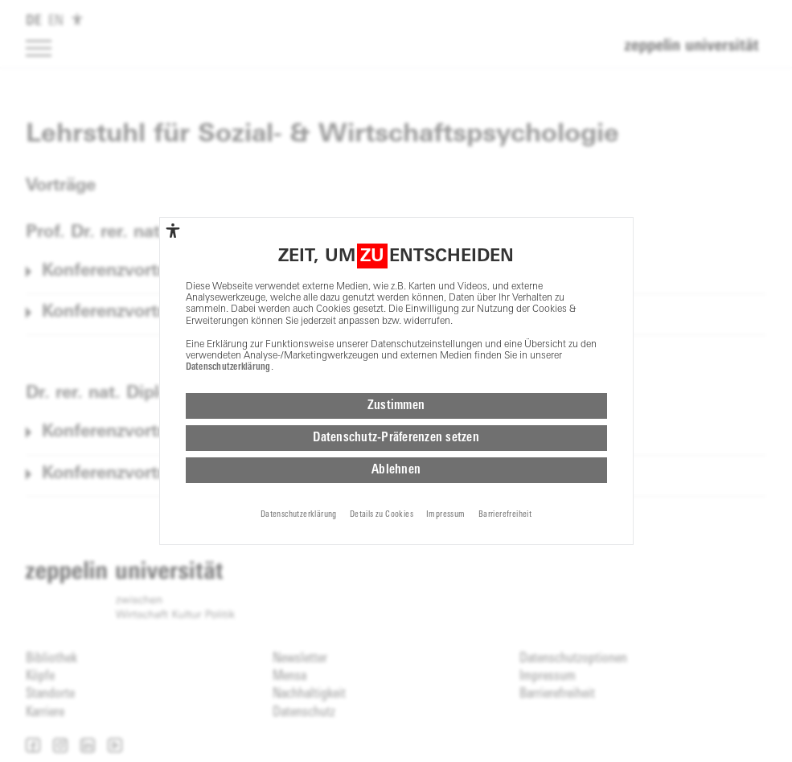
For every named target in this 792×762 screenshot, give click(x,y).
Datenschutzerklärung (228, 367)
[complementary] (173, 231)
